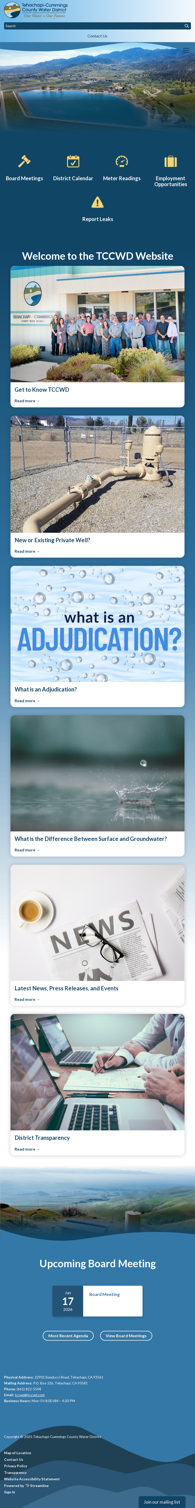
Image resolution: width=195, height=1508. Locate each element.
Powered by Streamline (26, 1486)
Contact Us (97, 35)
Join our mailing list (162, 1502)
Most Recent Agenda (68, 1335)
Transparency (15, 1473)
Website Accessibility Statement (32, 1479)
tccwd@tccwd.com (30, 1395)
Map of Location (17, 1453)
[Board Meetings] (24, 167)
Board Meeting (104, 1294)
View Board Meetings (126, 1335)
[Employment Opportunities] (170, 170)
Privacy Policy (15, 1466)
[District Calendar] (73, 167)
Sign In (9, 1492)
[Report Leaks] (97, 208)
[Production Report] (121, 167)
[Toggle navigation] (186, 50)
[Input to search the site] (97, 25)
